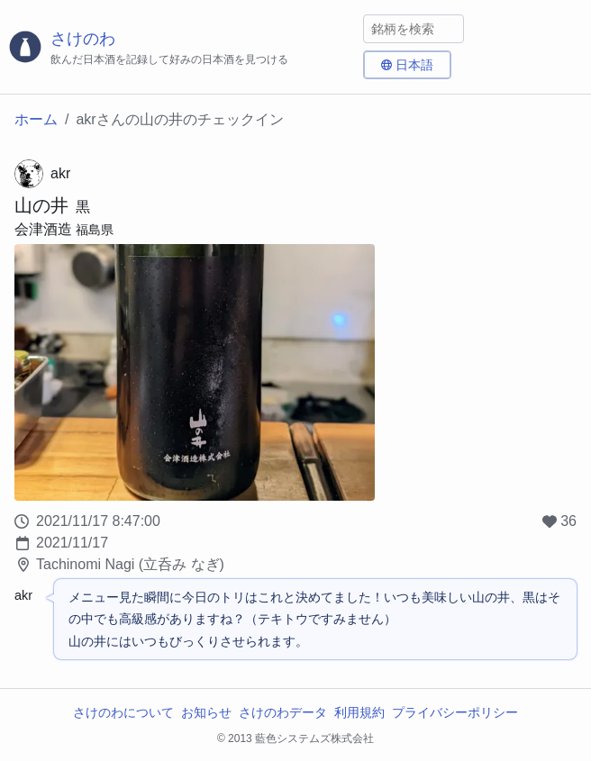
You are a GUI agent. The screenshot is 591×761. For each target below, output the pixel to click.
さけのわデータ (283, 712)
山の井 (41, 205)
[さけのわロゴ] (181, 47)
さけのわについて (123, 712)
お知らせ (206, 712)
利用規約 (359, 712)
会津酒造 (43, 229)
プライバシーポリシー (455, 712)
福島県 (95, 229)
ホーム (36, 119)
